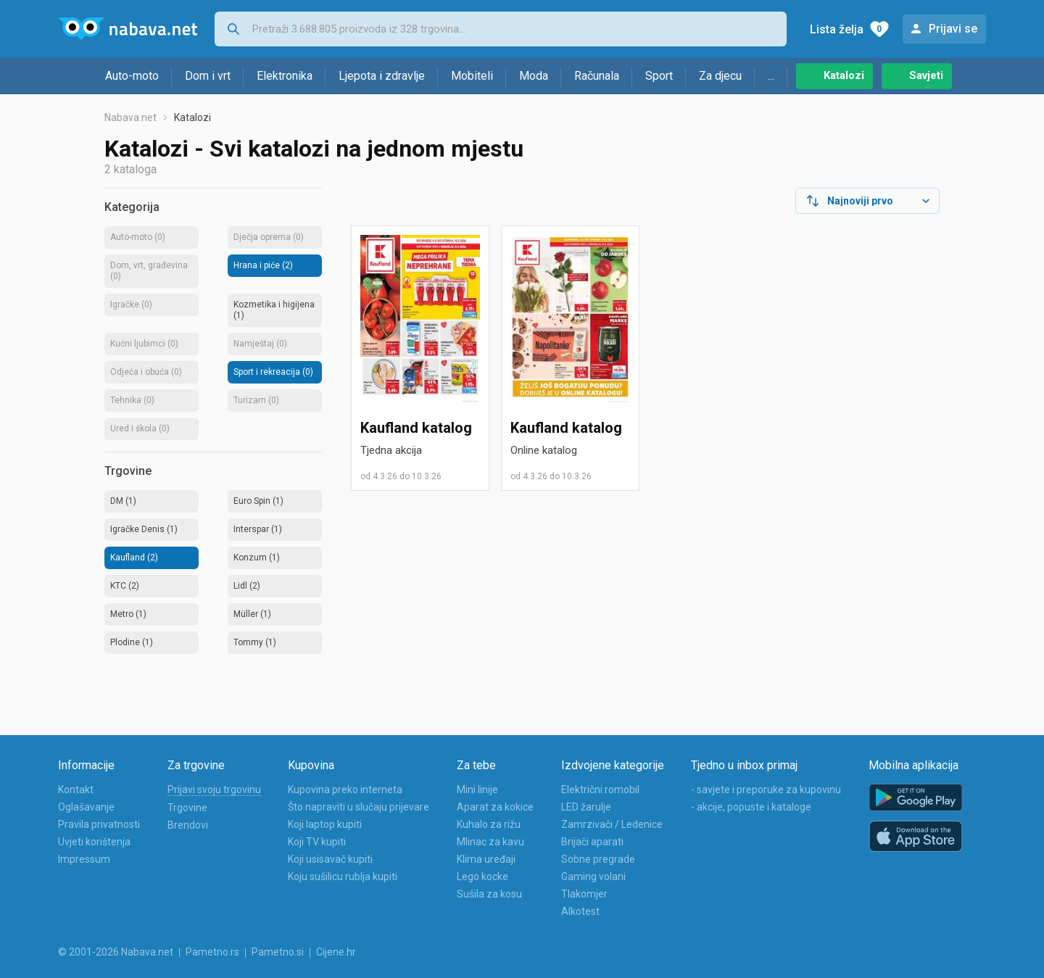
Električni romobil (600, 789)
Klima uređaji (486, 859)
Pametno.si (278, 952)
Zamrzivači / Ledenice (612, 824)
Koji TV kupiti (317, 842)
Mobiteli (472, 76)
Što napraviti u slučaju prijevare (358, 807)
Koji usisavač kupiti (330, 859)
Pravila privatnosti (99, 824)
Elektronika (284, 76)
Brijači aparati (592, 842)
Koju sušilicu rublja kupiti (342, 876)
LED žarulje (586, 807)
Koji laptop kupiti (325, 824)
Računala (596, 76)
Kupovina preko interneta (345, 789)
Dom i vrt (208, 76)
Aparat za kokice (495, 807)
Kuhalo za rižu (489, 824)
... (771, 76)
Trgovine (187, 807)
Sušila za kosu (489, 894)
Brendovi (187, 825)
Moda (533, 76)
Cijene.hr (336, 952)
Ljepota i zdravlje (382, 76)
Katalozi (844, 75)
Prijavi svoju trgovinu (214, 789)
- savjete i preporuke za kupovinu (766, 789)
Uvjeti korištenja (94, 842)
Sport (659, 76)
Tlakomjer (584, 894)
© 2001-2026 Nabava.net (115, 952)
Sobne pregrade (598, 859)
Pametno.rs (212, 952)
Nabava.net (130, 117)
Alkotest (580, 911)
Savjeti (926, 75)
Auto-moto (132, 76)
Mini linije (477, 789)
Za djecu (720, 76)
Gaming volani (593, 876)
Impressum (84, 859)
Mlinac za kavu (490, 842)
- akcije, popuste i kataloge (751, 807)
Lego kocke (482, 876)
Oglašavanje (86, 807)
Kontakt (76, 789)
